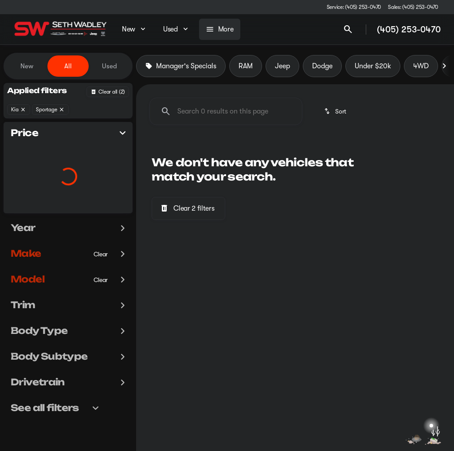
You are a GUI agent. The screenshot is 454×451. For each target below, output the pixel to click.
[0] (28, 211)
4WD (421, 66)
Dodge (322, 66)
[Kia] (18, 109)
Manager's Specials (180, 66)
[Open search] (348, 29)
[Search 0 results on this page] (226, 111)
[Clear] (100, 272)
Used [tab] (109, 66)
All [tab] (68, 66)
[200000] (101, 211)
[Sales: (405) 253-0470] (413, 7)
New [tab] (26, 66)
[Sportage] (50, 109)
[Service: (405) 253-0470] (354, 7)
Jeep (282, 66)
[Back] (107, 91)
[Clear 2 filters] (188, 208)
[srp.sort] (335, 111)
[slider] (20, 166)
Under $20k (373, 66)
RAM (246, 66)
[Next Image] (444, 66)
